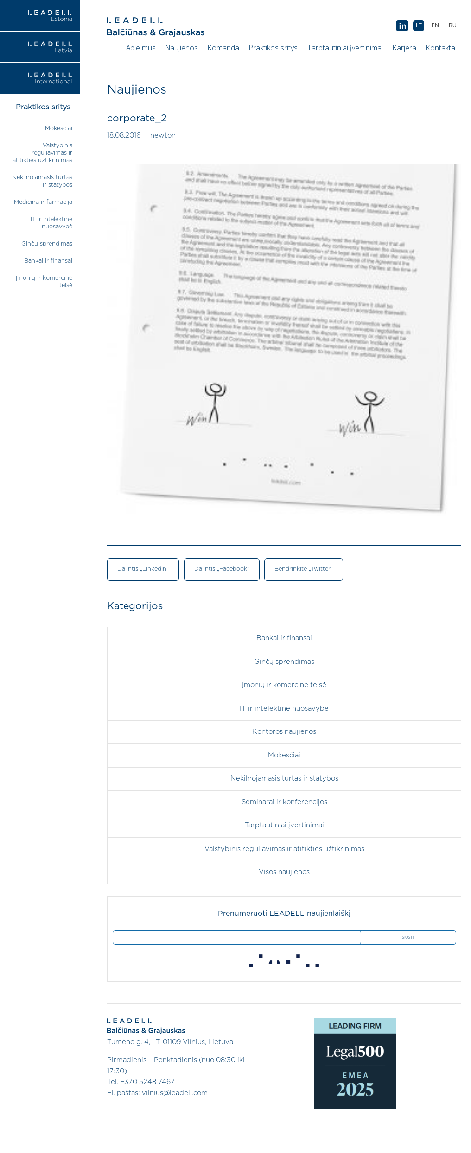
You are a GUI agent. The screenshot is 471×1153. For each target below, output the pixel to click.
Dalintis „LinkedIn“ (143, 569)
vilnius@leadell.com (175, 1093)
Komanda (223, 48)
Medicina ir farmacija (43, 202)
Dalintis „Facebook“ (221, 569)
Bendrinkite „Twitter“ (303, 569)
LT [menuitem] (419, 25)
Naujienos (181, 48)
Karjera (404, 48)
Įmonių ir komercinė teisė (284, 684)
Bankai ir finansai (48, 261)
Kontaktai (441, 48)
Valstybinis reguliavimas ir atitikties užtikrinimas (42, 153)
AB (402, 26)
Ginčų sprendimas (46, 244)
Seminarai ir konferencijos (284, 802)
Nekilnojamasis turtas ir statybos (284, 778)
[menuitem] (452, 25)
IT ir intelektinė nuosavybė (284, 708)
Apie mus (141, 48)
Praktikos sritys (273, 48)
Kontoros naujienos (284, 731)
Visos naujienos (284, 872)
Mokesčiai (58, 129)
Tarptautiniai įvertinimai (345, 48)
